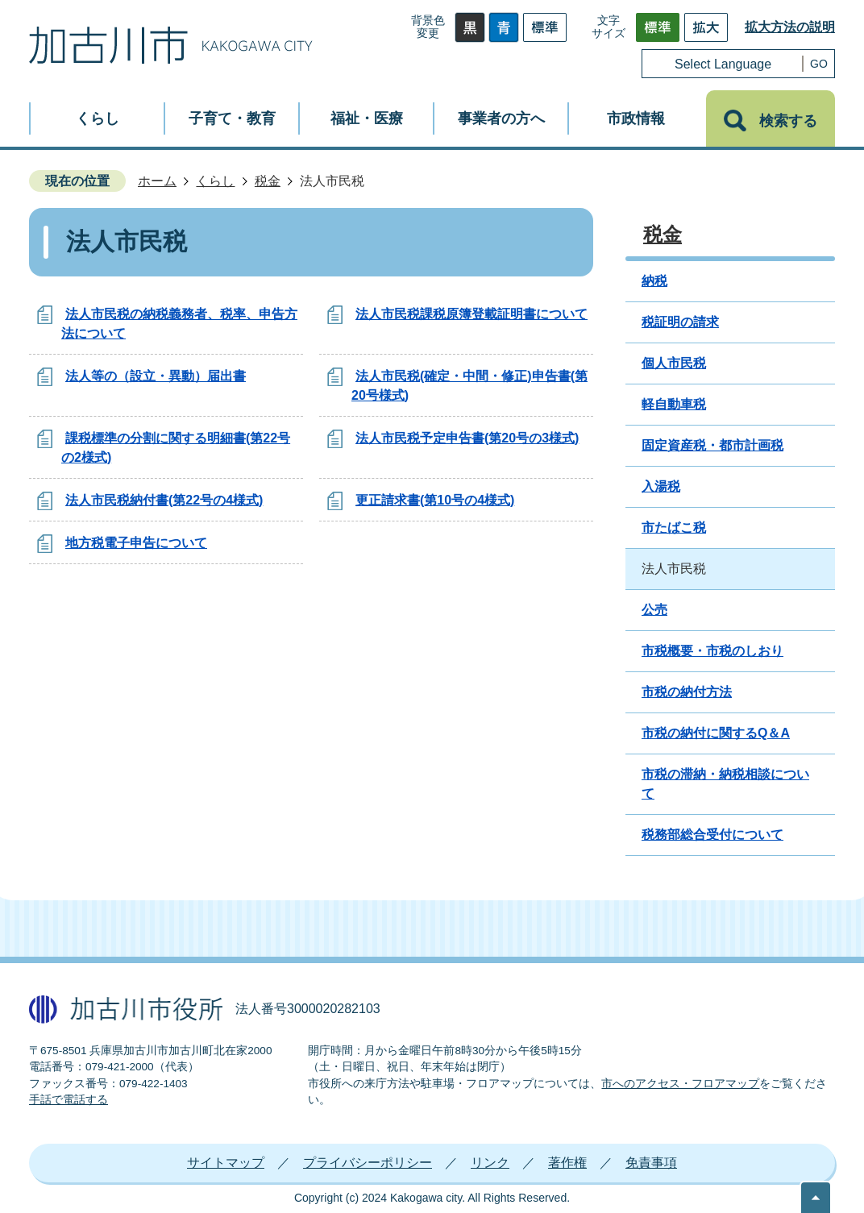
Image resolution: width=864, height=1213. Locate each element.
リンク (490, 1162)
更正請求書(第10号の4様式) (434, 500)
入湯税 (661, 486)
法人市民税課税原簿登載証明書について (471, 314)
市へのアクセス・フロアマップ (680, 1084)
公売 (654, 610)
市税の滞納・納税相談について (725, 783)
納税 (654, 281)
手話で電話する (68, 1100)
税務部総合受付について (712, 834)
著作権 (567, 1162)
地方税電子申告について (136, 543)
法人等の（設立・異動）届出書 (155, 376)
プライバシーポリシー (367, 1162)
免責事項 (651, 1162)
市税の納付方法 (687, 692)
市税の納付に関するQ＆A (716, 733)
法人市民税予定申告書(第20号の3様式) (467, 438)
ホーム (157, 181)
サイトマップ (225, 1162)
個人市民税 (674, 363)
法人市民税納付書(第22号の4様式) (164, 500)
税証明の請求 (680, 322)
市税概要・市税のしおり (712, 651)
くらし (215, 181)
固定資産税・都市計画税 (712, 445)
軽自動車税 (674, 404)
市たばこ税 (674, 527)
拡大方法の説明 (790, 27)
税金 (267, 181)
